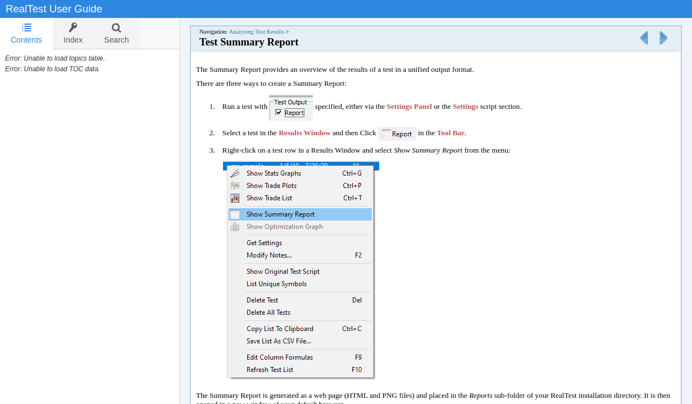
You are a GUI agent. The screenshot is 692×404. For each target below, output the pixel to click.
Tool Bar (451, 132)
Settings (465, 106)
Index (73, 33)
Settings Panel (409, 106)
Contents (26, 33)
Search (116, 33)
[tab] (26, 33)
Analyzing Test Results (256, 32)
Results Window (304, 132)
